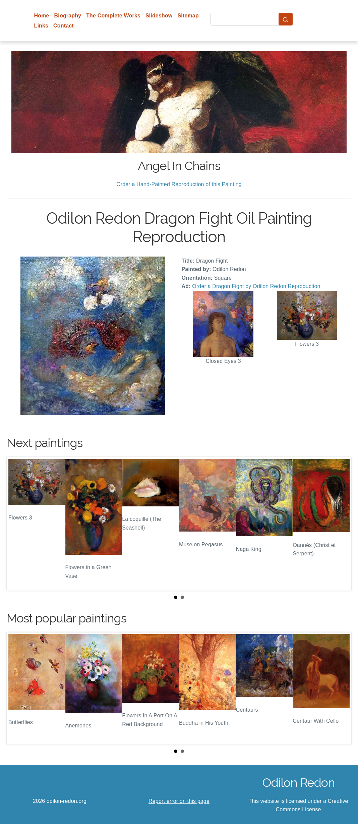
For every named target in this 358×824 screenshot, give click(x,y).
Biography (67, 15)
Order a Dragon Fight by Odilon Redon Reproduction (256, 286)
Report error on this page (179, 801)
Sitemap (187, 15)
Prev (17, 523)
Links (41, 26)
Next (341, 523)
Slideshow (159, 15)
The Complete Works (113, 15)
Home (41, 15)
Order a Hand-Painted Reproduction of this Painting (179, 184)
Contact (63, 26)
